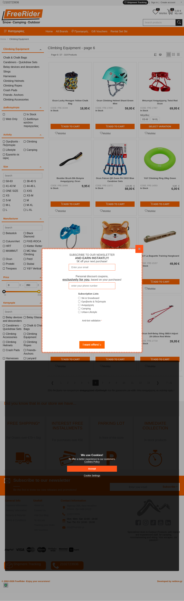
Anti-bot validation (91, 320)
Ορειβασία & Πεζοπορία (93, 301)
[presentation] (92, 329)
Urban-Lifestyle (89, 312)
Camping (86, 308)
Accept (92, 468)
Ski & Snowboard (90, 298)
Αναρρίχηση (87, 305)
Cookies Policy (92, 461)
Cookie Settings (92, 475)
